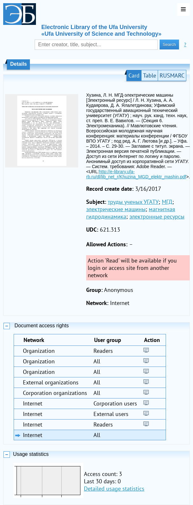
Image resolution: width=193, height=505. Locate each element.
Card (134, 75)
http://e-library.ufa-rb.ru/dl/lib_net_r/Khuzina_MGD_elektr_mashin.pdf (136, 174)
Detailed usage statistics (114, 488)
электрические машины (116, 209)
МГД (167, 201)
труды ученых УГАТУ (133, 201)
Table (149, 75)
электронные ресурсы (156, 216)
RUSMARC (172, 75)
